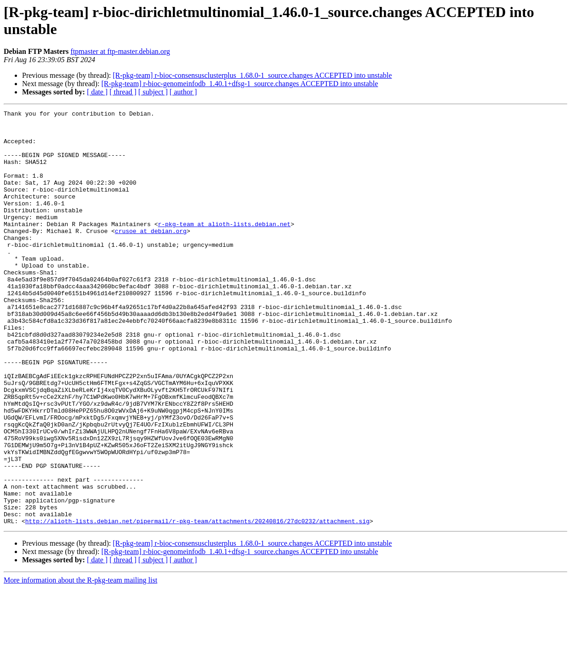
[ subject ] (153, 92)
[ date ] (97, 92)
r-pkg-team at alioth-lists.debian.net (224, 247)
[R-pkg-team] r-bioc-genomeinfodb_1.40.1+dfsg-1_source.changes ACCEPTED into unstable (239, 84)
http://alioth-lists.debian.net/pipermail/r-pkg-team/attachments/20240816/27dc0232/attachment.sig (197, 604)
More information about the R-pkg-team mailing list (80, 663)
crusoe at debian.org (151, 255)
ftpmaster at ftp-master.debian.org (120, 51)
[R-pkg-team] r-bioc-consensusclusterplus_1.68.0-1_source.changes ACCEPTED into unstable (252, 75)
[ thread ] (123, 92)
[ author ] (183, 92)
